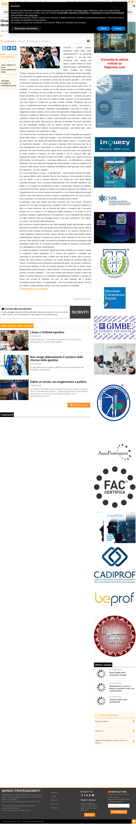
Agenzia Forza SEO (38, 821)
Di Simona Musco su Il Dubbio (39, 41)
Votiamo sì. (99, 731)
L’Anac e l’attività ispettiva (47, 332)
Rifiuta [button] (103, 28)
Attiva (89, 815)
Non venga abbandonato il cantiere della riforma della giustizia (56, 358)
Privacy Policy (54, 804)
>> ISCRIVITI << (118, 812)
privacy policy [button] (82, 11)
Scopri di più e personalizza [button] (26, 28)
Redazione (54, 792)
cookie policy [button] (33, 15)
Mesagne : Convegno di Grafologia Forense (8, 83)
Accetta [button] (118, 28)
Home (2, 17)
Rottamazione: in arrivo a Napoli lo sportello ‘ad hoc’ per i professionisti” (122, 688)
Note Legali (54, 808)
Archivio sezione (78, 405)
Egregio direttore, (102, 721)
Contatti (53, 796)
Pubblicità (53, 800)
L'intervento (21, 41)
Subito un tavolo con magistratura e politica (58, 381)
